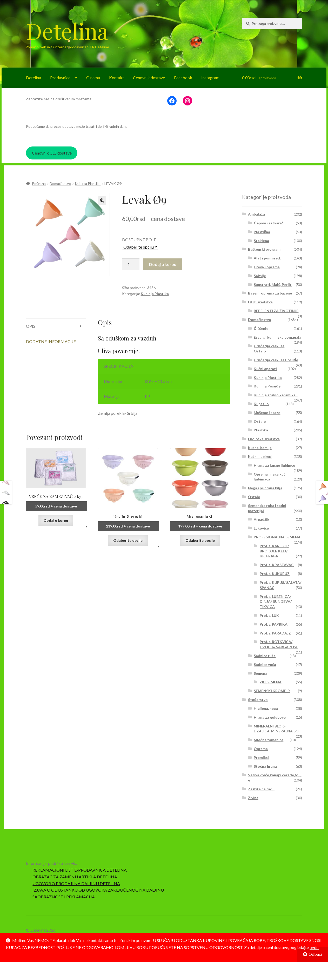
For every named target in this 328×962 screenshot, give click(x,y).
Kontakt (116, 77)
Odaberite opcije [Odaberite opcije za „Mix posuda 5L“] (200, 540)
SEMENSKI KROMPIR (272, 691)
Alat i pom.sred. (267, 258)
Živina (253, 798)
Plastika (261, 430)
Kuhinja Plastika (88, 183)
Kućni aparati (265, 368)
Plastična (262, 232)
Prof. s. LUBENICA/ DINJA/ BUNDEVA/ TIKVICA (276, 601)
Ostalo (260, 421)
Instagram (210, 77)
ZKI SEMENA (271, 682)
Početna (39, 183)
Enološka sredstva (264, 439)
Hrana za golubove (270, 717)
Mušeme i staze (267, 412)
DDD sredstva (260, 302)
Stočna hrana (265, 766)
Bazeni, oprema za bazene (270, 293)
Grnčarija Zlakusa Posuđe (276, 360)
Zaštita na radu (261, 789)
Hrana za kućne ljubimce (274, 465)
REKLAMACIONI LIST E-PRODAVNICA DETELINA (79, 869)
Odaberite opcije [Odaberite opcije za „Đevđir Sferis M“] (128, 540)
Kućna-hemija (260, 447)
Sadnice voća (265, 664)
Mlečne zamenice (268, 740)
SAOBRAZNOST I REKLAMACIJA (63, 896)
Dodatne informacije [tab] (51, 341)
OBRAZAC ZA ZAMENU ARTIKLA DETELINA (74, 876)
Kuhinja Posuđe (267, 386)
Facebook (183, 77)
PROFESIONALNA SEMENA (277, 537)
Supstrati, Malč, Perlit (273, 284)
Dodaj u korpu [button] (56, 520)
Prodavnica (60, 77)
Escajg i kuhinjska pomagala (277, 337)
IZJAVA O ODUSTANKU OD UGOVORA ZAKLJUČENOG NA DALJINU (98, 889)
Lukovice (261, 528)
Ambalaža (256, 214)
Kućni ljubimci (260, 456)
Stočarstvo (258, 699)
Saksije (260, 275)
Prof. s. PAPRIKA (273, 624)
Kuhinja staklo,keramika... (276, 395)
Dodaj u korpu (162, 264)
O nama (93, 77)
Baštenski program (264, 249)
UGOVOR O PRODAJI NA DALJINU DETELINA (76, 883)
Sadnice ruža (265, 655)
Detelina (67, 30)
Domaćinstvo (60, 183)
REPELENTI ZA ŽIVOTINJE (276, 311)
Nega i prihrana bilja (265, 488)
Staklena (261, 240)
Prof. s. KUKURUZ (275, 573)
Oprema (261, 748)
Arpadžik (261, 519)
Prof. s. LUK (269, 615)
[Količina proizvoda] (131, 264)
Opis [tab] (30, 326)
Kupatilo (261, 404)
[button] (102, 200)
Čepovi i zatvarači (269, 223)
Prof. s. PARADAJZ (275, 633)
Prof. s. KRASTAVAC (277, 565)
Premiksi (261, 757)
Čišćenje (261, 328)
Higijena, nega (266, 708)
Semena (260, 673)
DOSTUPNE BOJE (139, 239)
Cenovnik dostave (149, 77)
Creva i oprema (267, 267)
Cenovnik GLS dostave (52, 152)
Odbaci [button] (315, 954)
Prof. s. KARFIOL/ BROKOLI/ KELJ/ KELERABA (274, 551)
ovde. (314, 947)
